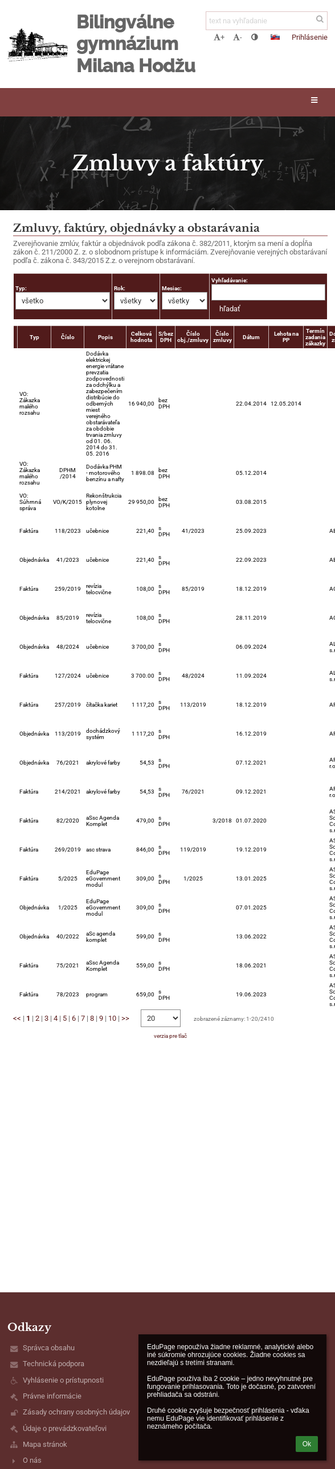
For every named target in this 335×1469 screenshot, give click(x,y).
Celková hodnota (141, 337)
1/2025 (193, 878)
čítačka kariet (101, 705)
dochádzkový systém (103, 734)
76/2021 (67, 762)
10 (112, 1018)
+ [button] (219, 37)
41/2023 (193, 531)
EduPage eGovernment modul (103, 878)
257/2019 (68, 705)
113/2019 (193, 705)
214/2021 (68, 791)
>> (125, 1018)
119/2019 (193, 849)
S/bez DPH (165, 337)
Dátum (251, 337)
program (97, 994)
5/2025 (67, 878)
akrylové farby (103, 762)
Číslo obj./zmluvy (193, 337)
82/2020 (67, 820)
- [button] (237, 37)
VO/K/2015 (67, 502)
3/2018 (222, 820)
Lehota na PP (286, 337)
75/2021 (67, 965)
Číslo (68, 337)
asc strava (98, 849)
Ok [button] (307, 1444)
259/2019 (68, 589)
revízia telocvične (98, 589)
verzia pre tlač (170, 1036)
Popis (105, 337)
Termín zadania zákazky (315, 337)
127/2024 (68, 676)
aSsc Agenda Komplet (102, 821)
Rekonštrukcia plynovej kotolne (103, 502)
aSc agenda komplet (100, 936)
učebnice (97, 531)
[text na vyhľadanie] (267, 20)
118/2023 (68, 531)
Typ (34, 337)
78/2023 (67, 994)
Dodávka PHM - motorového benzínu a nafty (105, 473)
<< (17, 1018)
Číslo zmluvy (222, 337)
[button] (275, 37)
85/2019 (193, 589)
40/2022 (67, 936)
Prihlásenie (310, 37)
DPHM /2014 (67, 473)
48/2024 (67, 647)
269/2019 (68, 849)
